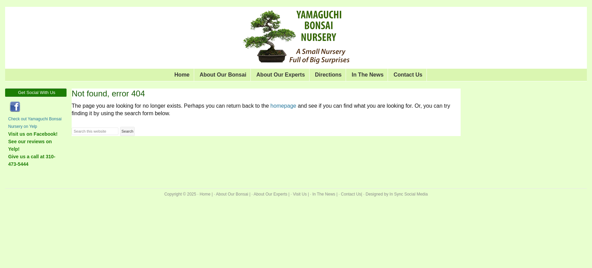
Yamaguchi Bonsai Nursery (124, 24)
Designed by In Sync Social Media (397, 194)
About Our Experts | (271, 194)
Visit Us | (301, 194)
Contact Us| (351, 194)
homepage (284, 106)
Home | (206, 194)
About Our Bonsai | (233, 194)
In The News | (324, 194)
